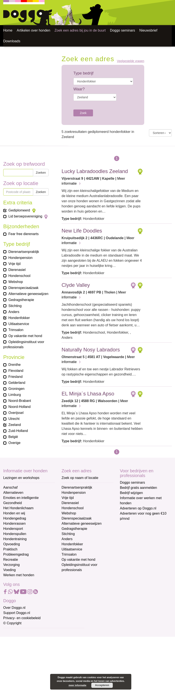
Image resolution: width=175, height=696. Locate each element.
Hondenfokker (72, 544)
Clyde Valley (76, 285)
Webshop (69, 513)
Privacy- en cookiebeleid (21, 618)
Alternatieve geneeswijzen (82, 523)
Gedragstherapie (74, 528)
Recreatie (10, 559)
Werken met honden (18, 575)
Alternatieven (13, 492)
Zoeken (41, 172)
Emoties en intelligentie (21, 498)
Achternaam (13, 662)
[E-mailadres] (34, 640)
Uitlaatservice (72, 549)
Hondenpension (74, 492)
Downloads (11, 41)
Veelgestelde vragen (130, 61)
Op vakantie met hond (78, 559)
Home (7, 30)
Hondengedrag (14, 518)
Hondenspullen (14, 534)
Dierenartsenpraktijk (77, 487)
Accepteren (102, 685)
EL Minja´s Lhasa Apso (88, 394)
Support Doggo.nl (16, 613)
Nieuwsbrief (148, 30)
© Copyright (12, 623)
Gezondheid (12, 503)
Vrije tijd (68, 498)
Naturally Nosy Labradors (91, 350)
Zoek (83, 113)
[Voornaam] (34, 654)
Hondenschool (73, 508)
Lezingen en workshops (21, 478)
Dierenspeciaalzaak (77, 518)
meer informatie (78, 685)
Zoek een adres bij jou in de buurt (79, 30)
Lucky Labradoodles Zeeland (95, 171)
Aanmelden (34, 680)
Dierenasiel (70, 503)
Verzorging (11, 565)
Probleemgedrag (16, 554)
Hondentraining (15, 539)
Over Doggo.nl (14, 607)
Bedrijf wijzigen (131, 493)
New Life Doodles (82, 231)
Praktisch (10, 549)
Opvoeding (11, 544)
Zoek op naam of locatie (80, 478)
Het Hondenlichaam (18, 508)
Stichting (68, 534)
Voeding (9, 570)
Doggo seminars (122, 30)
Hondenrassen (14, 523)
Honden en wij (14, 513)
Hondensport (13, 528)
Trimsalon (69, 554)
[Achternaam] (34, 668)
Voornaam (11, 648)
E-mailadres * (14, 633)
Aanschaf (10, 487)
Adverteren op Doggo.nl (138, 508)
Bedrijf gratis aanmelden (138, 487)
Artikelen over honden (33, 30)
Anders (67, 539)
